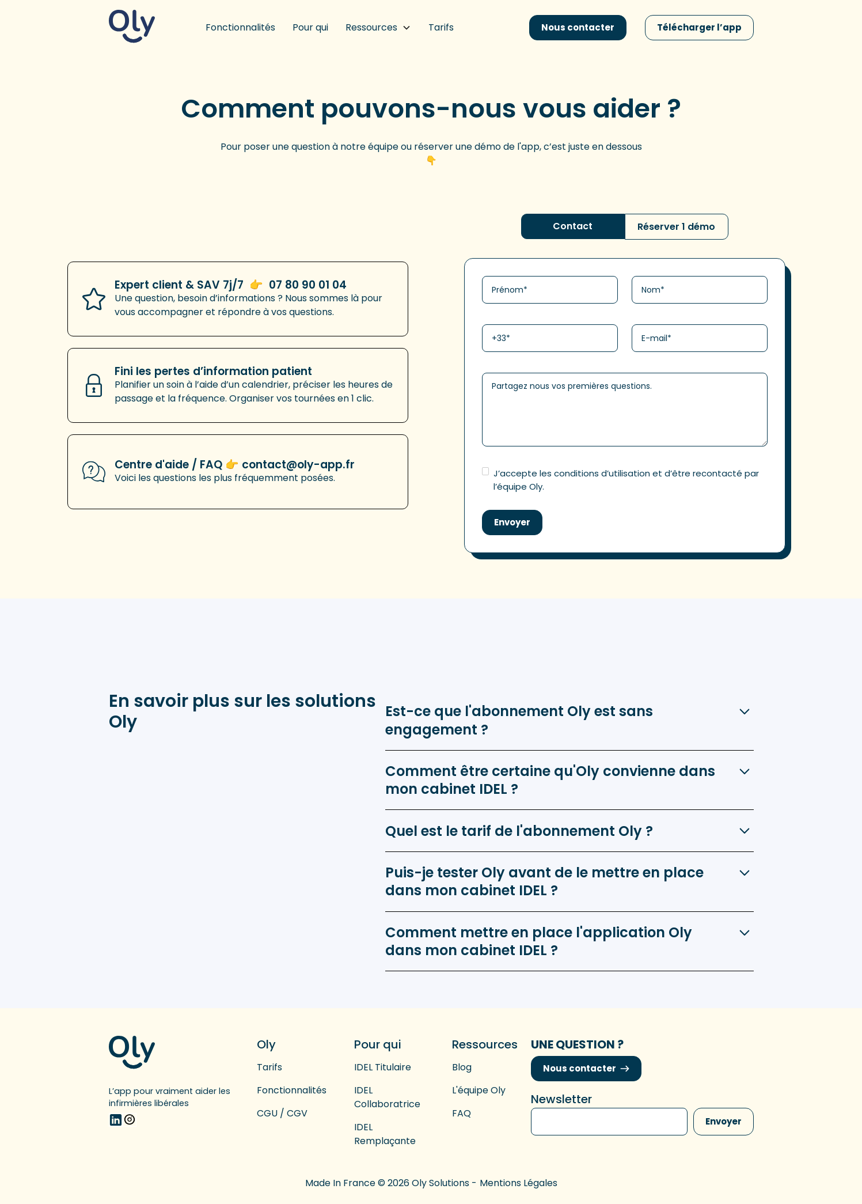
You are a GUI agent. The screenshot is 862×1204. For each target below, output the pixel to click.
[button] (378, 27)
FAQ (461, 1113)
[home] (132, 28)
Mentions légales (518, 1183)
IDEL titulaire (382, 1067)
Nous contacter (577, 27)
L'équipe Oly (479, 1090)
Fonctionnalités (291, 1090)
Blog (462, 1067)
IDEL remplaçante (385, 1134)
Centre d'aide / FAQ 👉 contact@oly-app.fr (235, 464)
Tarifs (269, 1067)
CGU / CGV (282, 1113)
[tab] (573, 226)
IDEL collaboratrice (387, 1097)
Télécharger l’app (699, 27)
